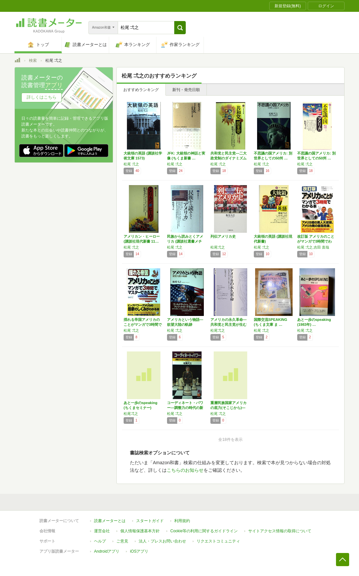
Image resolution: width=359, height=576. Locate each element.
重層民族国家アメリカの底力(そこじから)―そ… (228, 408)
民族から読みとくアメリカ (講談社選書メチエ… (185, 241)
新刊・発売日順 (186, 89)
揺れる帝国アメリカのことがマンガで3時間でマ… (143, 324)
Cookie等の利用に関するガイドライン (204, 531)
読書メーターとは (110, 521)
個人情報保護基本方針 (140, 531)
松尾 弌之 (131, 164)
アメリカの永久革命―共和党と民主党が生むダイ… (228, 324)
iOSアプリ (139, 551)
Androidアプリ (106, 551)
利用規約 (182, 521)
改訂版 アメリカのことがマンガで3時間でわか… (315, 241)
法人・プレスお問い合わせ (162, 541)
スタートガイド (150, 521)
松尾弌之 (217, 247)
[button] (180, 27)
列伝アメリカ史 (223, 236)
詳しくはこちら (42, 97)
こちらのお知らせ (185, 470)
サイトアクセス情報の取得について (279, 531)
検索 (33, 60)
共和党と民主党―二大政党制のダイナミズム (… (228, 158)
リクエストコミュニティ (218, 541)
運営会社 (102, 531)
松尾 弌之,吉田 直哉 (313, 247)
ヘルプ (100, 541)
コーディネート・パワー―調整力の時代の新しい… (185, 408)
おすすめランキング (141, 89)
